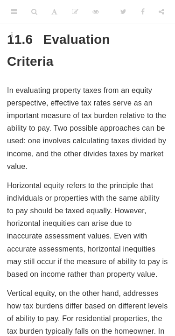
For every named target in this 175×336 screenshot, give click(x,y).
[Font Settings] (54, 11)
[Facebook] (143, 11)
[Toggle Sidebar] (14, 11)
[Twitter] (123, 11)
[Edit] (75, 11)
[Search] (34, 11)
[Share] (161, 11)
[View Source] (95, 11)
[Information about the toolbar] (12, 35)
